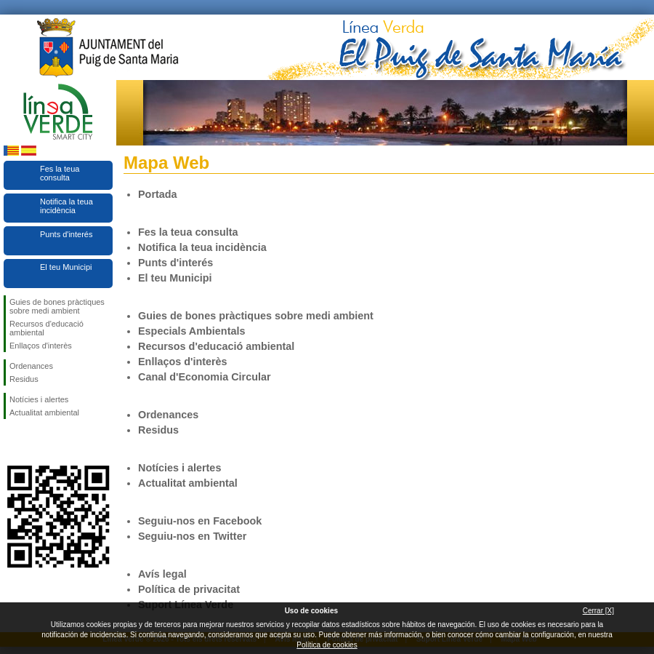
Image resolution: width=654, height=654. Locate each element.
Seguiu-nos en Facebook (12, 442)
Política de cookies (326, 645)
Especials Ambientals (191, 331)
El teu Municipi (66, 267)
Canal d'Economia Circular (204, 377)
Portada (157, 194)
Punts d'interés (66, 234)
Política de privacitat (189, 589)
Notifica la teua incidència (66, 206)
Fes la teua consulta (59, 173)
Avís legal (162, 574)
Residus (24, 379)
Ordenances (31, 366)
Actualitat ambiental (44, 412)
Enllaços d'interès (40, 345)
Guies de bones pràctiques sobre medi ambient (57, 306)
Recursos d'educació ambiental (46, 328)
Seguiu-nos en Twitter (36, 442)
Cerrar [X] (598, 611)
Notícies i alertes (38, 399)
